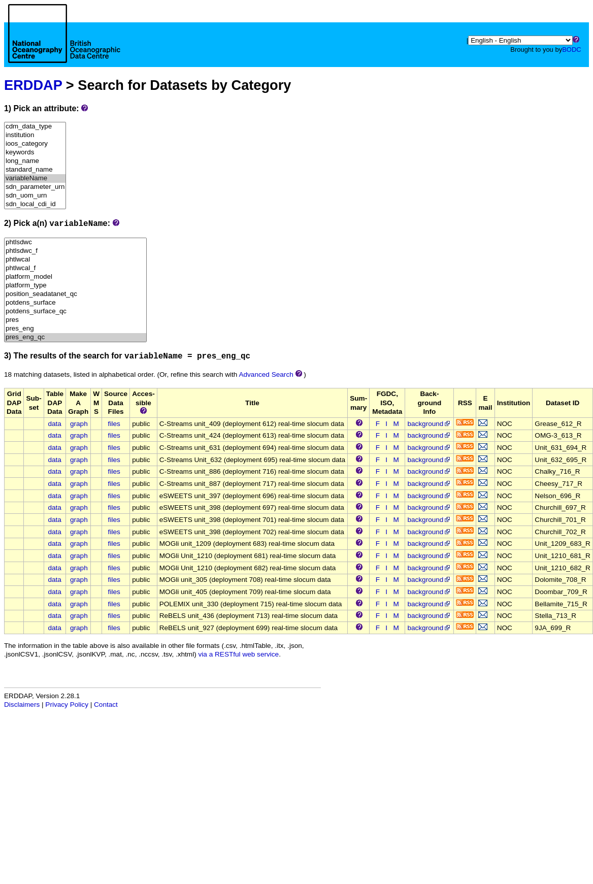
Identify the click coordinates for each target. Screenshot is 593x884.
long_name (35, 161)
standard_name (35, 170)
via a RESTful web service (239, 654)
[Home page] (64, 44)
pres (75, 320)
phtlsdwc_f (75, 251)
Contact (106, 704)
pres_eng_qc (75, 337)
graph (79, 424)
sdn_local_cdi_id (35, 204)
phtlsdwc (75, 242)
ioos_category (35, 144)
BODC (571, 49)
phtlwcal (75, 259)
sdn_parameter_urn (35, 187)
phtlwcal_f (75, 268)
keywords (35, 152)
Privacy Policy (66, 704)
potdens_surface (75, 303)
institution (35, 135)
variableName (35, 178)
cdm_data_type (35, 126)
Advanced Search (266, 374)
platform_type (75, 285)
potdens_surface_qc (75, 311)
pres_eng (75, 328)
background (429, 424)
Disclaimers (22, 704)
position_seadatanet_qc (75, 294)
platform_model (75, 277)
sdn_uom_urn (35, 195)
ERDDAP (33, 85)
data (54, 424)
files (114, 424)
